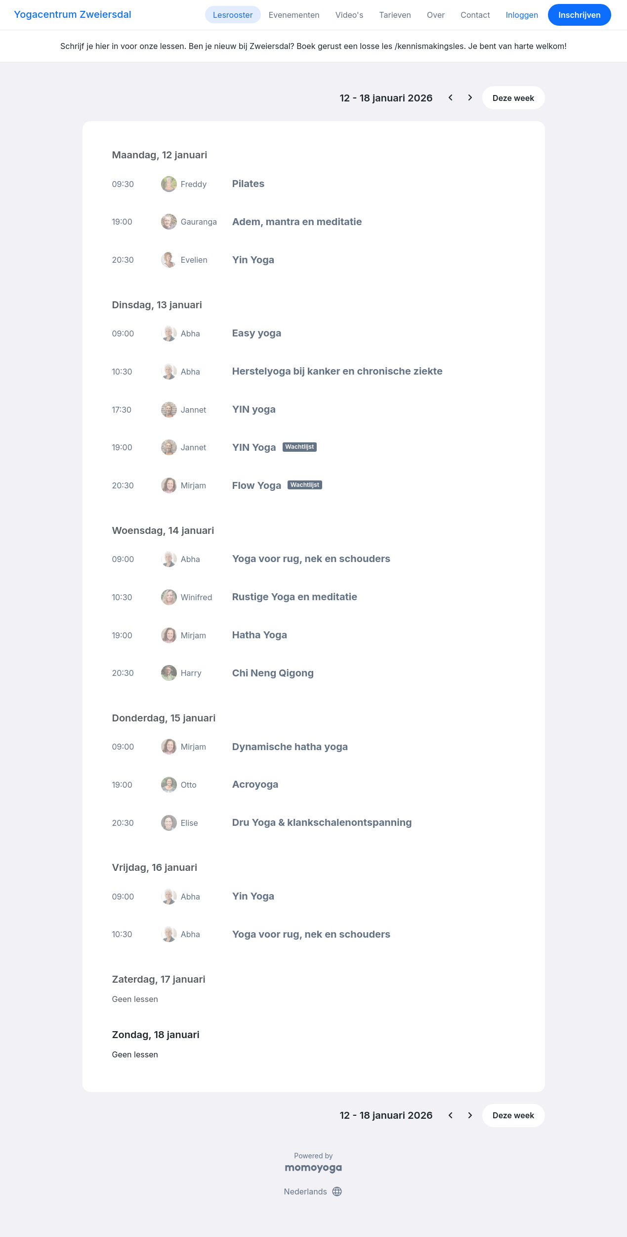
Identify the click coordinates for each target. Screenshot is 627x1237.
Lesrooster (233, 15)
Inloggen (522, 15)
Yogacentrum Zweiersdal (72, 14)
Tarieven (395, 15)
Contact (475, 15)
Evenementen (294, 15)
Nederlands (313, 1191)
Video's (349, 15)
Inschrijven (580, 15)
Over (436, 15)
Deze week (513, 98)
